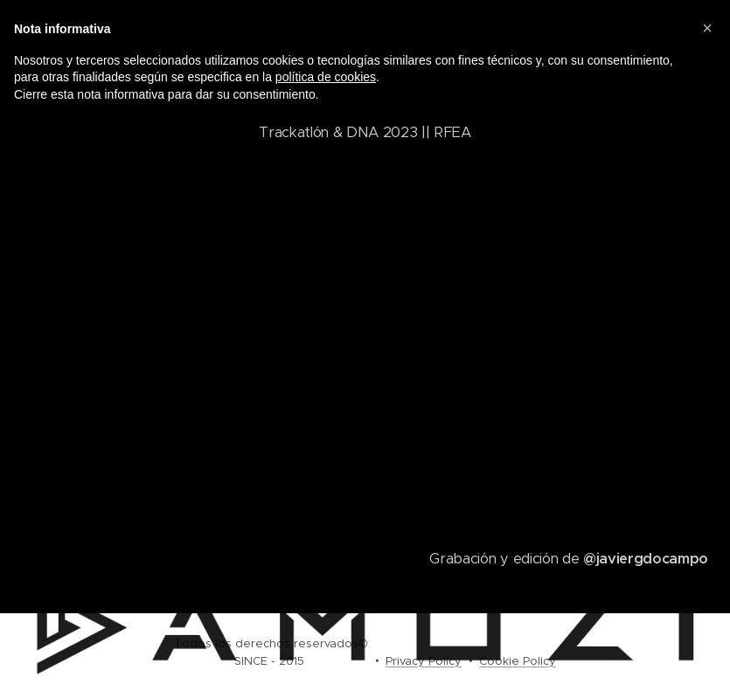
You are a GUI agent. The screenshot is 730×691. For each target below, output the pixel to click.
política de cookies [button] (325, 77)
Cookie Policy (517, 660)
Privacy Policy (424, 660)
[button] (707, 28)
